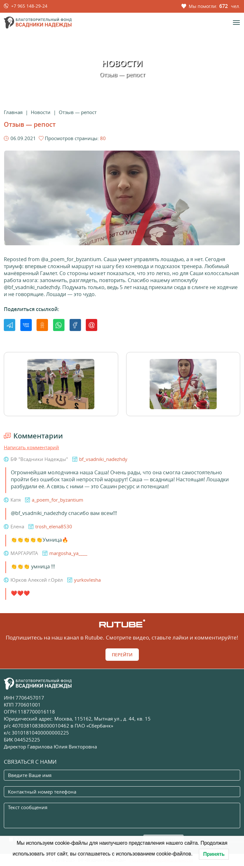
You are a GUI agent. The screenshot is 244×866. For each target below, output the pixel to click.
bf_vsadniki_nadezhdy (103, 459)
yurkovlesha (87, 580)
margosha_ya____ (68, 553)
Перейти (122, 655)
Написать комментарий (31, 447)
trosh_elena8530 (53, 526)
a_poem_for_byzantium (57, 500)
